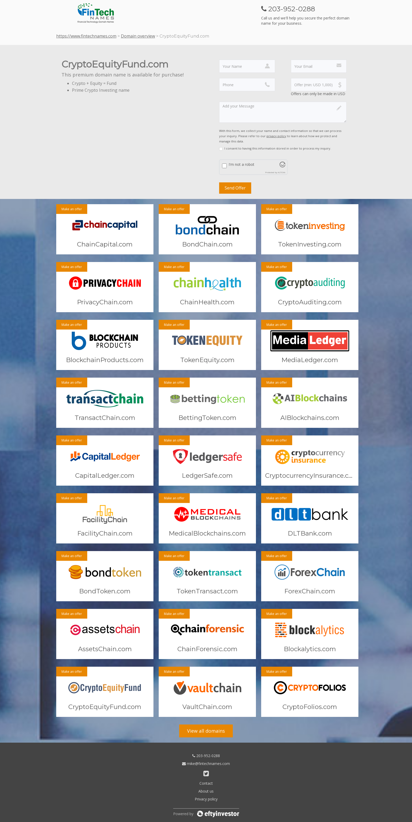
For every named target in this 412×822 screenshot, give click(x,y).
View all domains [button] (206, 731)
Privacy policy (206, 799)
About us (206, 791)
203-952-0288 (206, 755)
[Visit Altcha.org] (282, 165)
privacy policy (276, 136)
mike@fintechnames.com (206, 763)
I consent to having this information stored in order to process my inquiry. (277, 148)
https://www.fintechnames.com (86, 36)
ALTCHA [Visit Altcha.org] (281, 172)
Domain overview (138, 36)
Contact (206, 783)
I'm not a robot (241, 164)
